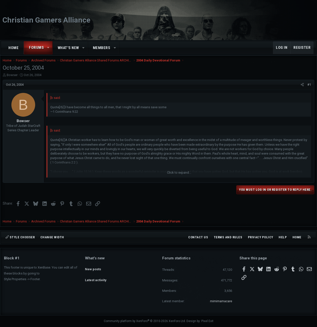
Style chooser (20, 237)
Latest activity (95, 276)
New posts (93, 267)
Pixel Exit (207, 321)
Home (13, 48)
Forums (36, 47)
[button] (48, 47)
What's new (68, 48)
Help (283, 237)
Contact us (198, 237)
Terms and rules (228, 237)
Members (101, 48)
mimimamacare (221, 301)
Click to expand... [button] (179, 177)
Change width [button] (52, 237)
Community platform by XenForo (145, 321)
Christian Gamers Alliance (46, 20)
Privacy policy (260, 237)
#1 (308, 89)
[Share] (301, 90)
